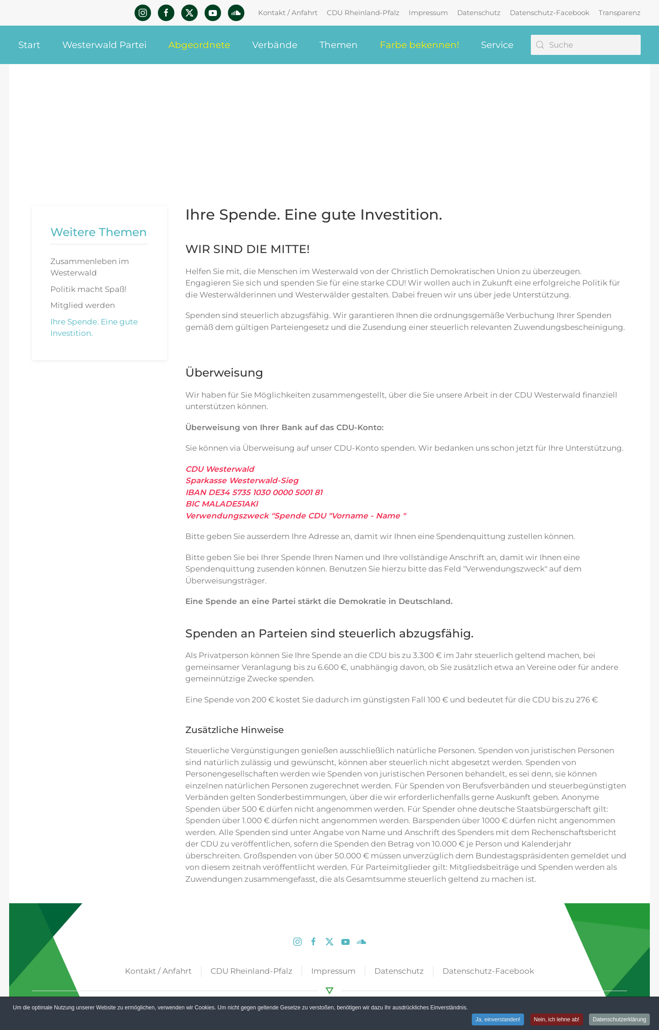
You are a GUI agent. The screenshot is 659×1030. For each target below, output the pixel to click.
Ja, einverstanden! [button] (497, 1020)
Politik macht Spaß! (88, 289)
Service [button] (497, 44)
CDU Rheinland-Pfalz (363, 12)
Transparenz (620, 12)
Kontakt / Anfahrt (288, 12)
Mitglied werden (82, 305)
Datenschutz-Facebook (549, 12)
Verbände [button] (274, 44)
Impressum (428, 12)
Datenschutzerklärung (619, 1020)
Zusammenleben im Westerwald (89, 267)
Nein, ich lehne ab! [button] (556, 1020)
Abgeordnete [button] (199, 44)
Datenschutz (479, 12)
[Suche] (586, 45)
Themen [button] (338, 44)
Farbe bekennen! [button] (419, 44)
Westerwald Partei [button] (104, 44)
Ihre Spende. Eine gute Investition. (94, 327)
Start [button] (29, 44)
